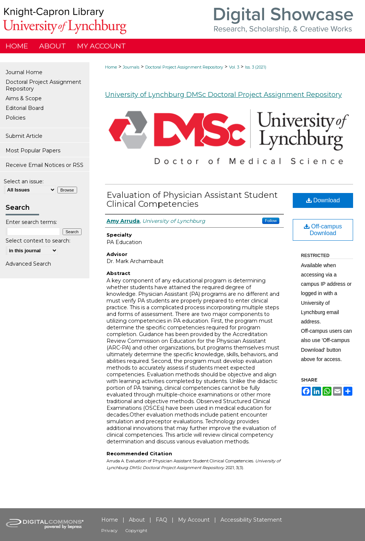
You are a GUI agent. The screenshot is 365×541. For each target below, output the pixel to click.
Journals (131, 67)
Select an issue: (24, 181)
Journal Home (24, 72)
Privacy (109, 530)
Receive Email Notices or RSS (44, 165)
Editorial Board (25, 108)
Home (111, 67)
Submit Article (24, 136)
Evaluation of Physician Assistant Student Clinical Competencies (192, 199)
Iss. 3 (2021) (255, 67)
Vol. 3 (234, 67)
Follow (271, 220)
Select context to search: (38, 240)
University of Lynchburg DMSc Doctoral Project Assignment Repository (223, 95)
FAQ (161, 519)
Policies (15, 117)
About (137, 519)
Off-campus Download (323, 229)
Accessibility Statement (251, 519)
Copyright (136, 530)
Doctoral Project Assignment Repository (184, 67)
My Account (194, 519)
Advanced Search (28, 263)
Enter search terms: (31, 222)
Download (323, 200)
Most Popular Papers (33, 150)
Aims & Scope (24, 98)
